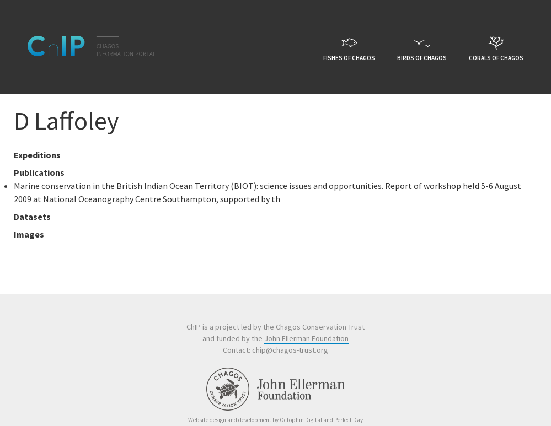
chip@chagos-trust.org (290, 350)
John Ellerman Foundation (306, 338)
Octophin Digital (301, 420)
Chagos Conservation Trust (320, 327)
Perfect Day (348, 420)
